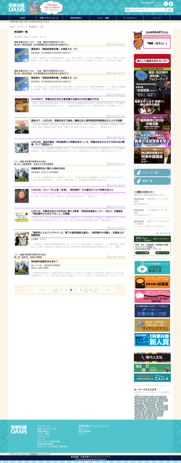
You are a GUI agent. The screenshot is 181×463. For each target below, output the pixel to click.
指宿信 (138, 403)
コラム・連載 (43, 433)
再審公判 (152, 400)
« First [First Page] (42, 290)
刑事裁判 (163, 409)
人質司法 (150, 406)
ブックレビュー (130, 17)
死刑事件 (147, 415)
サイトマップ (44, 454)
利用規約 (33, 454)
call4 (160, 403)
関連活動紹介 (76, 17)
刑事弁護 (152, 409)
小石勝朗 (139, 412)
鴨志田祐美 (140, 400)
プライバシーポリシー (19, 454)
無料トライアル (162, 252)
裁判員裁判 (140, 418)
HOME (22, 17)
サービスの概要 (142, 252)
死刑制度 (158, 415)
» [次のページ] (100, 290)
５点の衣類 (149, 403)
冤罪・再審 (140, 409)
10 (90, 290)
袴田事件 (163, 400)
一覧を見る (163, 233)
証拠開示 (152, 418)
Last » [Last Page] (109, 290)
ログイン (158, 2)
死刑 (138, 415)
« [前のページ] (51, 290)
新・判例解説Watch (154, 412)
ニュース (41, 438)
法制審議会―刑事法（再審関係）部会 (150, 397)
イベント (139, 406)
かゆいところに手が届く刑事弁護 (52, 446)
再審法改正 (162, 406)
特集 (49, 17)
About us (158, 5)
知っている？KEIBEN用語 (48, 441)
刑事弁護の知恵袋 (45, 443)
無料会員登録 (147, 2)
